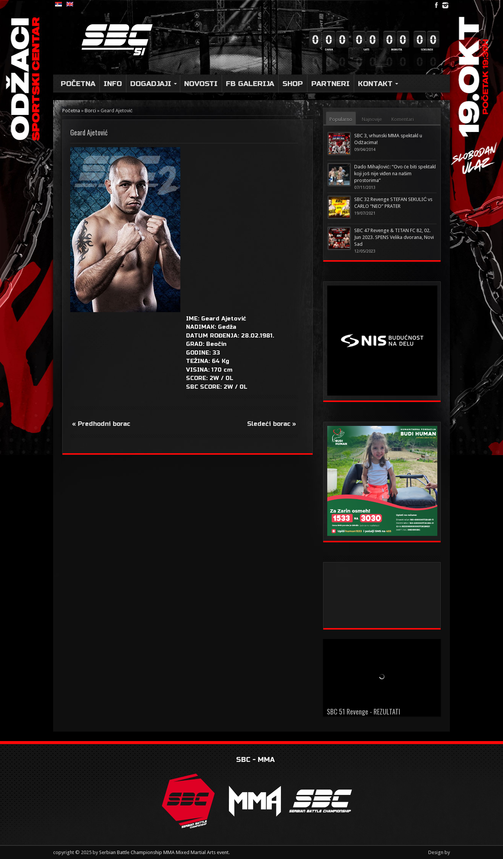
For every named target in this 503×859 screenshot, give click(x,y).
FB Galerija (250, 83)
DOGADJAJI (153, 83)
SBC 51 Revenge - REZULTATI (363, 711)
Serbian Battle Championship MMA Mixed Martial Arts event (164, 852)
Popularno (341, 119)
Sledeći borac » (271, 423)
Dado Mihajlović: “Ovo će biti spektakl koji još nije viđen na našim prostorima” (395, 173)
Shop (292, 83)
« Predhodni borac (101, 423)
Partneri (330, 83)
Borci (90, 110)
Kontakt (378, 83)
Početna (78, 83)
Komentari (402, 119)
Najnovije (372, 119)
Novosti (201, 83)
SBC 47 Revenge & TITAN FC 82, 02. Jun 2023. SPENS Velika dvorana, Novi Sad (394, 237)
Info (113, 83)
